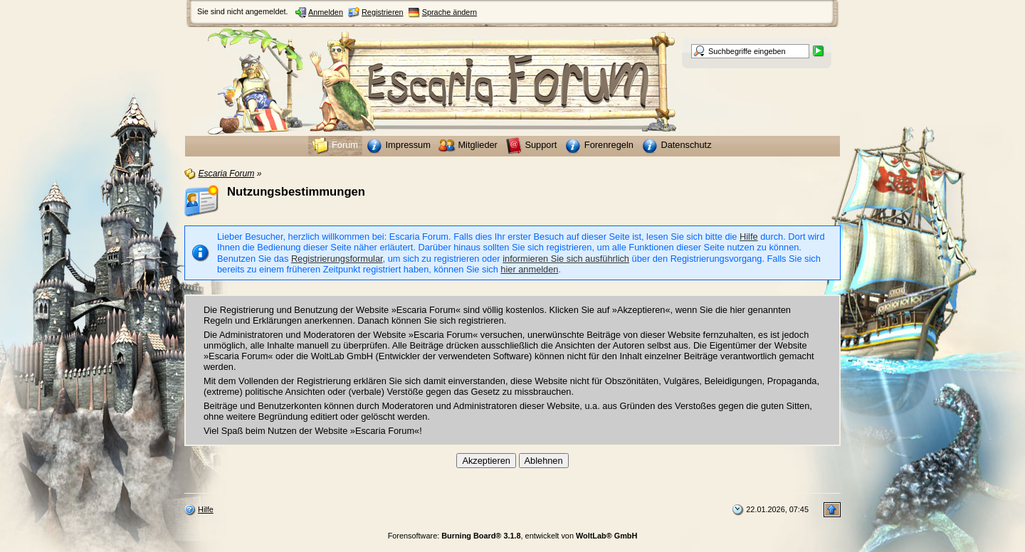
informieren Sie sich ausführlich (566, 258)
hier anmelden (529, 269)
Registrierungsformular (337, 258)
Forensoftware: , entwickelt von (513, 535)
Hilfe (749, 236)
